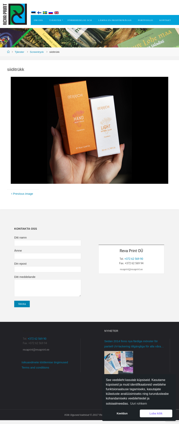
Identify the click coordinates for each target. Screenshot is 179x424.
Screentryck (37, 55)
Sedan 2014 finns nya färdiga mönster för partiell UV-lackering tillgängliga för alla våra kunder (132, 348)
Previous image (21, 197)
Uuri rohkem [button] (138, 403)
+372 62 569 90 (133, 262)
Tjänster (19, 55)
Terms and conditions (35, 371)
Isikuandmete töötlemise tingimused (45, 366)
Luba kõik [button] (156, 413)
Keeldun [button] (122, 413)
